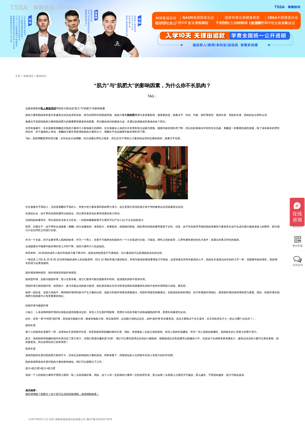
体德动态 (28, 75)
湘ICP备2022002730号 (99, 419)
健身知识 (41, 75)
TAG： (152, 96)
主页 (17, 75)
